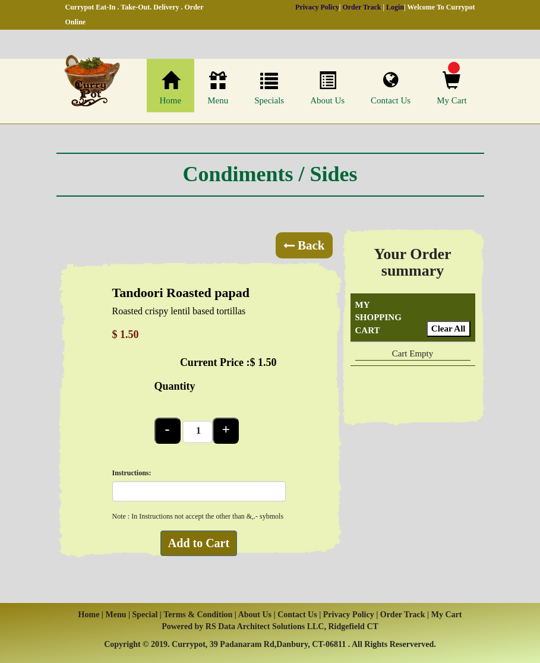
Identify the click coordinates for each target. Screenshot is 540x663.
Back (304, 245)
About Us (327, 88)
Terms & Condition (197, 614)
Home (171, 88)
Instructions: (131, 473)
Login (395, 7)
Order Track (361, 7)
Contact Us (390, 88)
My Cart (451, 88)
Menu (217, 88)
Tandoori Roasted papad (181, 292)
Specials (269, 88)
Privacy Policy (317, 7)
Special (146, 614)
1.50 (267, 362)
